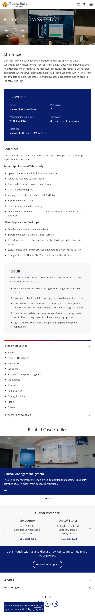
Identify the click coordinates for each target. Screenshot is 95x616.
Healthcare (13, 363)
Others (11, 407)
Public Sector (15, 390)
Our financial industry (21, 277)
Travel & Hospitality (18, 358)
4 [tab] (52, 498)
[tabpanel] (47, 465)
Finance (12, 352)
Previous (5, 529)
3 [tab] (49, 498)
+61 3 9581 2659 (27, 538)
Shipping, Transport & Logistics (24, 374)
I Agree (38, 609)
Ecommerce (14, 379)
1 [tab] (43, 498)
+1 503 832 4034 (68, 538)
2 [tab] (46, 498)
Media (11, 401)
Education (13, 385)
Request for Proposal (47, 564)
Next (89, 529)
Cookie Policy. (25, 609)
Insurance (13, 369)
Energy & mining (16, 396)
